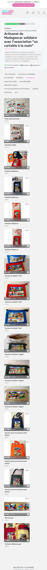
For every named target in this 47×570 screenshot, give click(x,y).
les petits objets (25, 81)
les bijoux (19, 78)
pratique (36, 89)
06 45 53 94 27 (30, 24)
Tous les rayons (10, 74)
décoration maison (10, 85)
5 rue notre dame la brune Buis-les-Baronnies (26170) (20, 30)
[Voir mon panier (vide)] (38, 12)
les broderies (30, 78)
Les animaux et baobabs (26, 74)
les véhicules (8, 78)
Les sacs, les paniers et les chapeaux (17, 89)
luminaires (8, 92)
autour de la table (10, 81)
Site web (21, 24)
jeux (16, 92)
